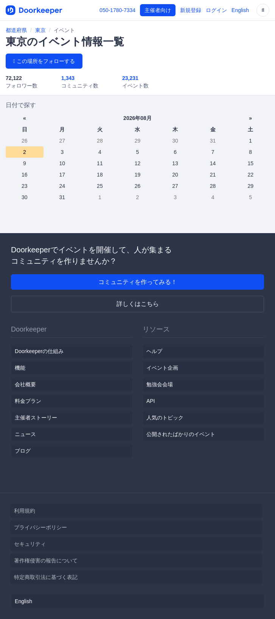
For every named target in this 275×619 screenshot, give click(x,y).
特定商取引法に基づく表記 (46, 577)
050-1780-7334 (117, 10)
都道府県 (16, 30)
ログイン (216, 10)
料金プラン (28, 401)
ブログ (23, 451)
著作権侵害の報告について (46, 561)
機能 (20, 368)
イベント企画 (162, 368)
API (150, 401)
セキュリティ (30, 544)
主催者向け (157, 10)
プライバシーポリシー (40, 527)
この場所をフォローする (44, 61)
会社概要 (25, 384)
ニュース (25, 434)
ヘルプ (154, 351)
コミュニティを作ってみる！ (137, 282)
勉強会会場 (159, 384)
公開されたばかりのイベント (180, 434)
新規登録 (190, 10)
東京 (40, 30)
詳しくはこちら (138, 304)
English (240, 10)
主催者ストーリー (36, 418)
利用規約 (24, 511)
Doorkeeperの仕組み (39, 351)
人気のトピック (164, 418)
